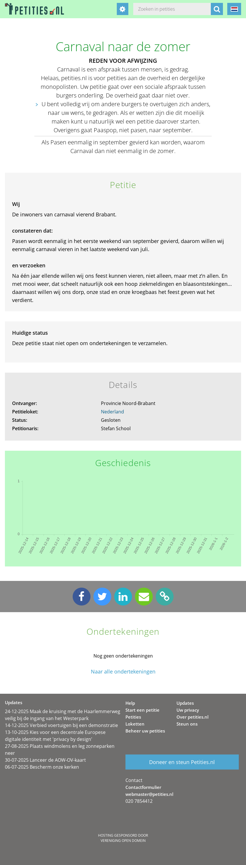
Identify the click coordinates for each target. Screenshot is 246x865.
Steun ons (187, 724)
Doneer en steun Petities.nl (182, 762)
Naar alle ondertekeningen (123, 672)
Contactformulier (143, 787)
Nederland (112, 411)
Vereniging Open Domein (123, 840)
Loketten (134, 724)
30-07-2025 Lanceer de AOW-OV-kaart (45, 760)
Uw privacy (187, 710)
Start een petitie (142, 710)
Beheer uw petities (145, 731)
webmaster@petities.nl (149, 794)
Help (130, 703)
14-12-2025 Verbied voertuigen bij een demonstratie (61, 725)
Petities (133, 717)
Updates (185, 703)
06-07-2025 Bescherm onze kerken (42, 767)
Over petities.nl (192, 717)
